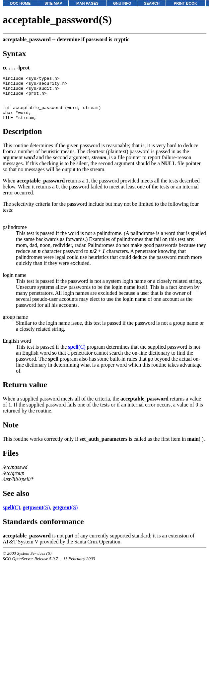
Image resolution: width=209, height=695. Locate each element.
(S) (36, 515)
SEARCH (152, 3)
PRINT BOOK (185, 3)
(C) (76, 355)
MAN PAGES (87, 3)
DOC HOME (20, 3)
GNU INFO (122, 3)
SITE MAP (53, 3)
